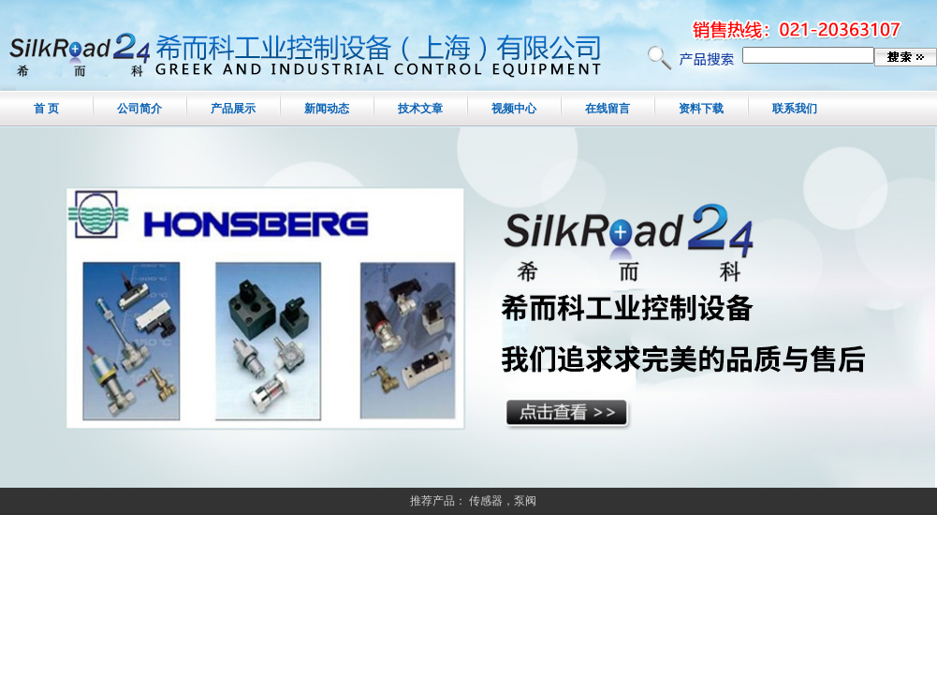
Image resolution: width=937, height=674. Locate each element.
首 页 (46, 108)
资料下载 (701, 108)
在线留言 (607, 108)
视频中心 (513, 108)
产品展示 (233, 108)
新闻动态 (326, 108)
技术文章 (420, 108)
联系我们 (794, 108)
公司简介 (139, 108)
